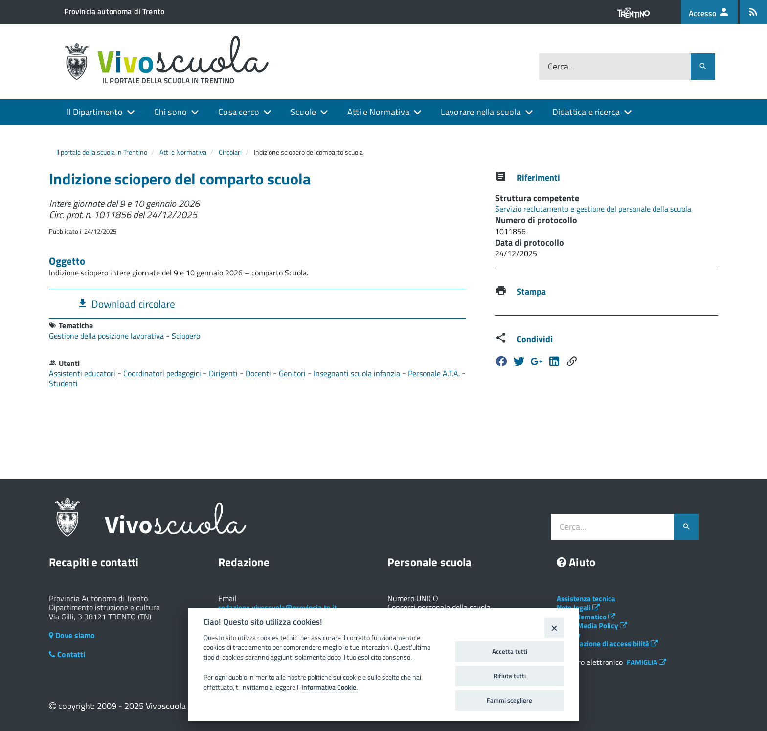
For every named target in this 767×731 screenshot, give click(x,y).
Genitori (293, 373)
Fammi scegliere (509, 700)
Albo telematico (586, 616)
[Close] (554, 627)
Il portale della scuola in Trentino (101, 152)
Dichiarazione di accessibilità (607, 643)
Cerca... (561, 67)
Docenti (259, 373)
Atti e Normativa (378, 111)
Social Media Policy (592, 625)
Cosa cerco (238, 111)
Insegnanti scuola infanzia (358, 373)
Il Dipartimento (95, 111)
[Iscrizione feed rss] (753, 12)
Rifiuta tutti (510, 676)
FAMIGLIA (646, 662)
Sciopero (186, 336)
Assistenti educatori (83, 373)
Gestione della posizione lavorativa (107, 336)
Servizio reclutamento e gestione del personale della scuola (593, 209)
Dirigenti (224, 373)
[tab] (257, 304)
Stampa (531, 291)
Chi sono (170, 111)
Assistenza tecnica (586, 598)
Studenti (63, 383)
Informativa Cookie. (329, 687)
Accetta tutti (509, 651)
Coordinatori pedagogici (163, 373)
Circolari (230, 152)
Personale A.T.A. (435, 373)
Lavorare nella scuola (481, 111)
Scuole (303, 111)
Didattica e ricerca (586, 111)
